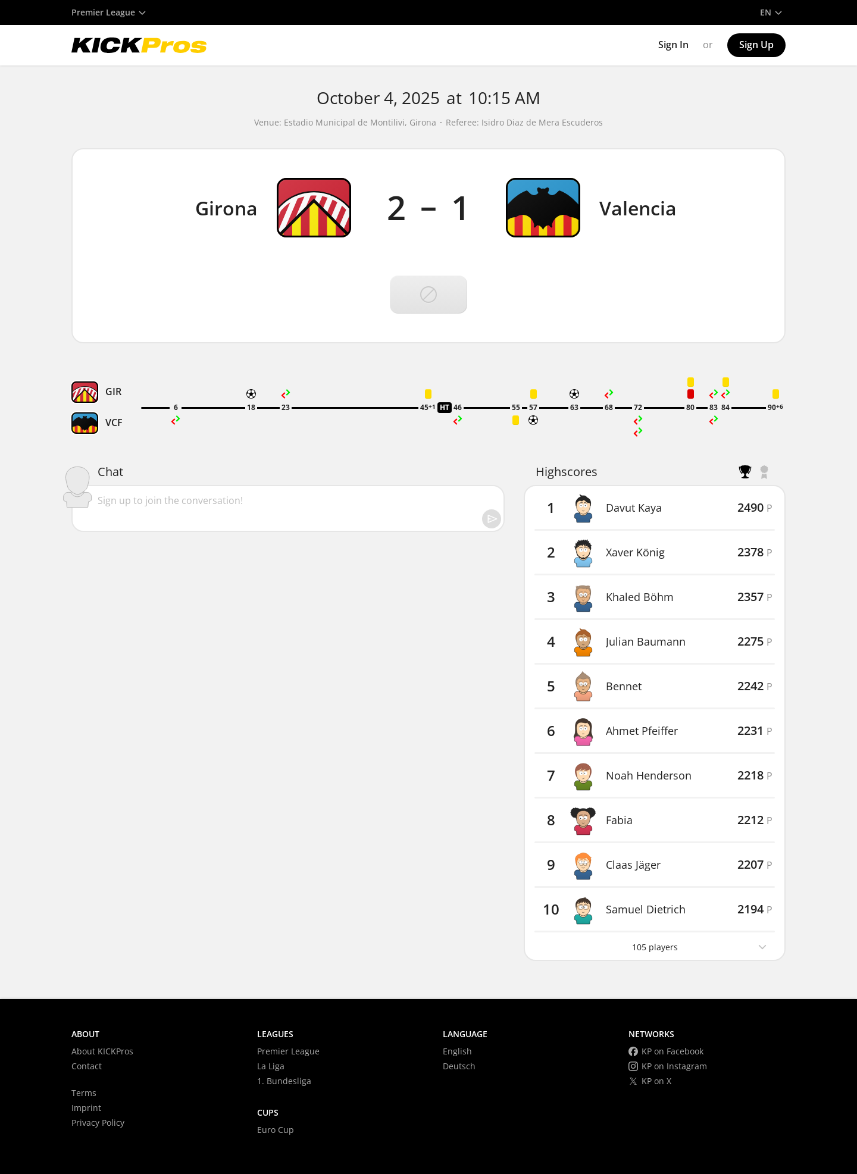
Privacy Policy (97, 1122)
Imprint (86, 1107)
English (457, 1051)
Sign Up (756, 44)
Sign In (673, 44)
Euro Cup (275, 1129)
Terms (83, 1092)
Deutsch (459, 1066)
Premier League (288, 1051)
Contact (86, 1066)
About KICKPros (102, 1051)
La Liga (270, 1066)
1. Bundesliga (284, 1081)
